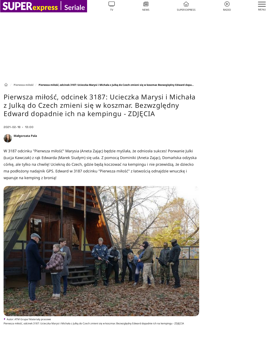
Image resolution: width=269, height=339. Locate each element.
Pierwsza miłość (24, 85)
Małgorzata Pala (25, 136)
